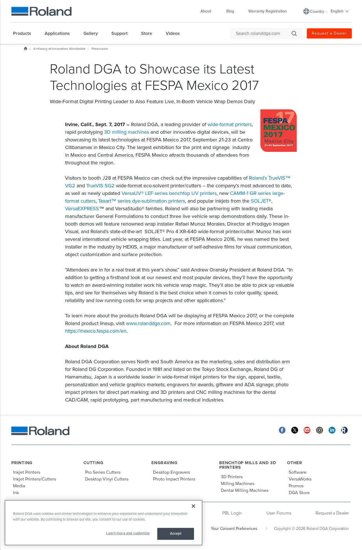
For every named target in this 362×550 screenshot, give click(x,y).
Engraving (164, 462)
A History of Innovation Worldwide (59, 49)
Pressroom (100, 49)
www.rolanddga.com (148, 323)
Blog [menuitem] (230, 11)
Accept (176, 533)
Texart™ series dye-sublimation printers (141, 201)
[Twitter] (294, 430)
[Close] (193, 506)
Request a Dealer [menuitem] (329, 33)
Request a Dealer (332, 513)
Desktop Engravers (171, 472)
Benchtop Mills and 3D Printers (247, 465)
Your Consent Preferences (234, 528)
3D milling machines (126, 132)
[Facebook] (282, 430)
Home (25, 48)
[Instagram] (319, 430)
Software (297, 472)
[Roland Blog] (344, 430)
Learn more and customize (128, 533)
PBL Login (232, 513)
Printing (22, 462)
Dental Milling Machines (244, 490)
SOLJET (260, 201)
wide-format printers (230, 124)
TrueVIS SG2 (100, 185)
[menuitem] (25, 33)
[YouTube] (307, 430)
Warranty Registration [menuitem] (267, 11)
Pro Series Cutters (102, 472)
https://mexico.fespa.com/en (95, 331)
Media (19, 486)
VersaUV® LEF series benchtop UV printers (169, 193)
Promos (296, 486)
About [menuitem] (209, 11)
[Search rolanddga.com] (263, 33)
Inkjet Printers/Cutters (34, 479)
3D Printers (232, 477)
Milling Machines (237, 484)
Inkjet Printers (26, 472)
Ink (16, 493)
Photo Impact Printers (174, 479)
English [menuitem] (340, 11)
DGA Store (299, 493)
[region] (103, 522)
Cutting (93, 462)
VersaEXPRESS (82, 208)
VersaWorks (300, 479)
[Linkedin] (332, 430)
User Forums (278, 513)
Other (294, 462)
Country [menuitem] (317, 11)
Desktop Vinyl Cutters (106, 479)
